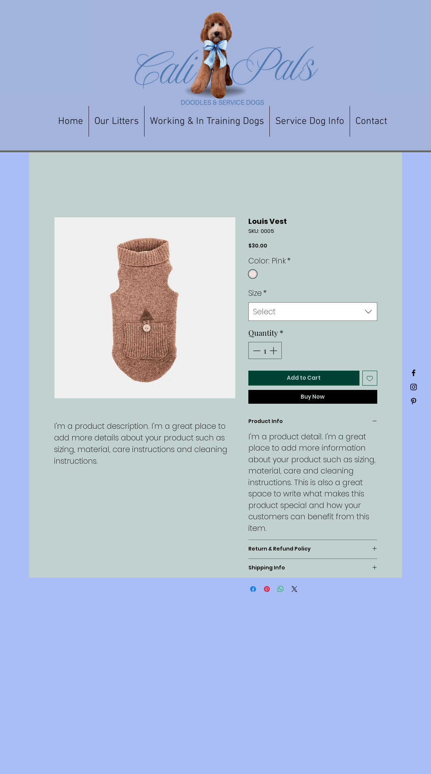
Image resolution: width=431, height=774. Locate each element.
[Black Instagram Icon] (413, 387)
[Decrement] (256, 350)
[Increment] (274, 350)
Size (257, 293)
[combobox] (312, 311)
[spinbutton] (265, 350)
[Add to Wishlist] (369, 378)
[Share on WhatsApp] (280, 589)
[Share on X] (294, 589)
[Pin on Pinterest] (267, 589)
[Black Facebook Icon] (413, 372)
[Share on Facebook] (253, 589)
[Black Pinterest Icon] (413, 401)
